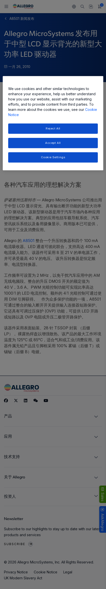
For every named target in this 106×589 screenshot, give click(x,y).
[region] (53, 123)
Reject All (53, 128)
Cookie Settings (53, 157)
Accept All (53, 143)
